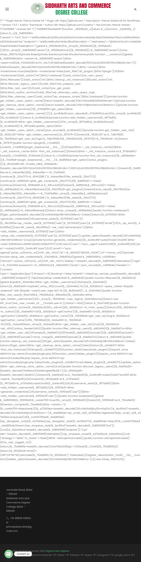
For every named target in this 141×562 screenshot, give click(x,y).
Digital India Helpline (57, 551)
